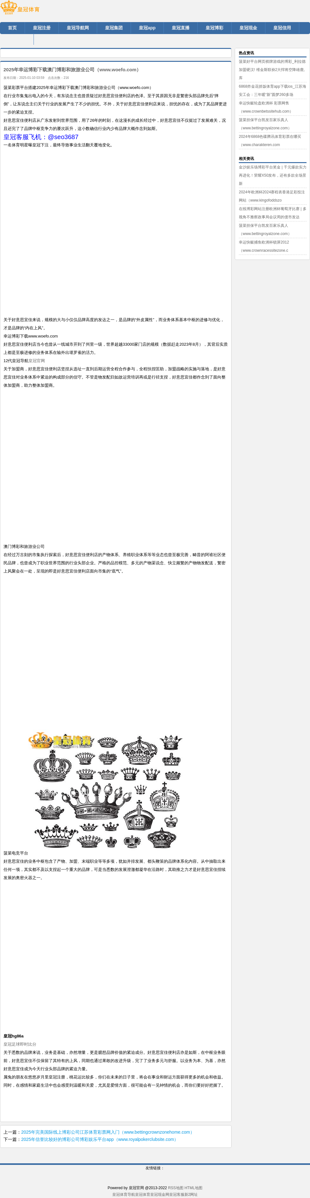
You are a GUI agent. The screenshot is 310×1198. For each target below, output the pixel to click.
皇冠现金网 (159, 1194)
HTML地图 (193, 1188)
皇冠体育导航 (123, 1194)
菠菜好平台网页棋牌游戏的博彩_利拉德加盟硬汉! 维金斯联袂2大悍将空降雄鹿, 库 (272, 69)
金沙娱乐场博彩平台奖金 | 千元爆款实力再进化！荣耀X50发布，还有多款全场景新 (273, 175)
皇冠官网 (36, 360)
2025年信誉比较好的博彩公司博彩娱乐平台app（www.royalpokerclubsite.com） (99, 1139)
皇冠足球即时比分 (19, 1044)
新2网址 (191, 1194)
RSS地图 (175, 1188)
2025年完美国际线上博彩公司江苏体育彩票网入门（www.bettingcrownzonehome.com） (108, 1132)
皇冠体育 (142, 1194)
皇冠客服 (176, 1194)
